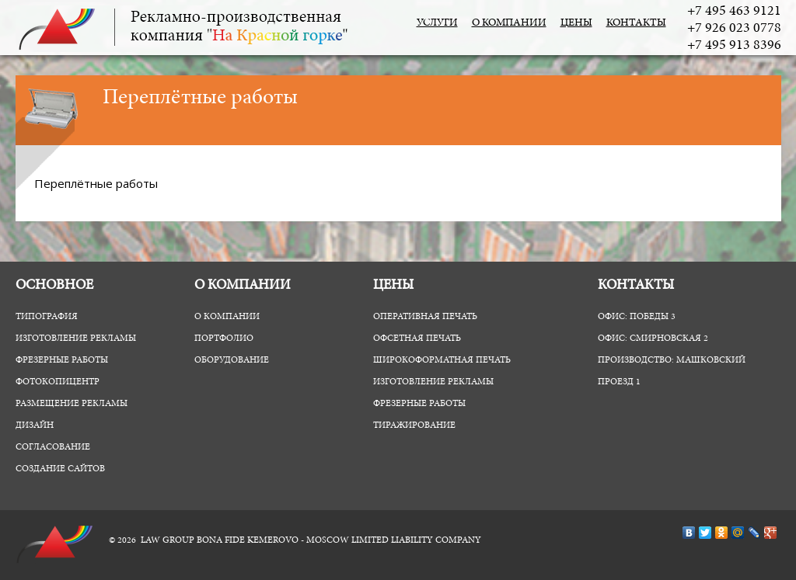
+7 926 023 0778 (734, 29)
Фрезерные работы (62, 360)
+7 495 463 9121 (734, 12)
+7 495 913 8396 (734, 46)
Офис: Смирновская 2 (653, 338)
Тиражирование (414, 425)
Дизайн (35, 425)
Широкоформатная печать (442, 360)
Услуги (437, 23)
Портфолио (223, 338)
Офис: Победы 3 (637, 316)
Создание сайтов (60, 469)
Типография (47, 316)
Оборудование (231, 360)
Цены (576, 23)
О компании (509, 23)
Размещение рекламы (71, 403)
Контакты (636, 23)
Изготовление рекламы (76, 338)
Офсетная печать (417, 338)
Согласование (53, 447)
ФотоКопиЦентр (58, 382)
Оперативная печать (425, 316)
